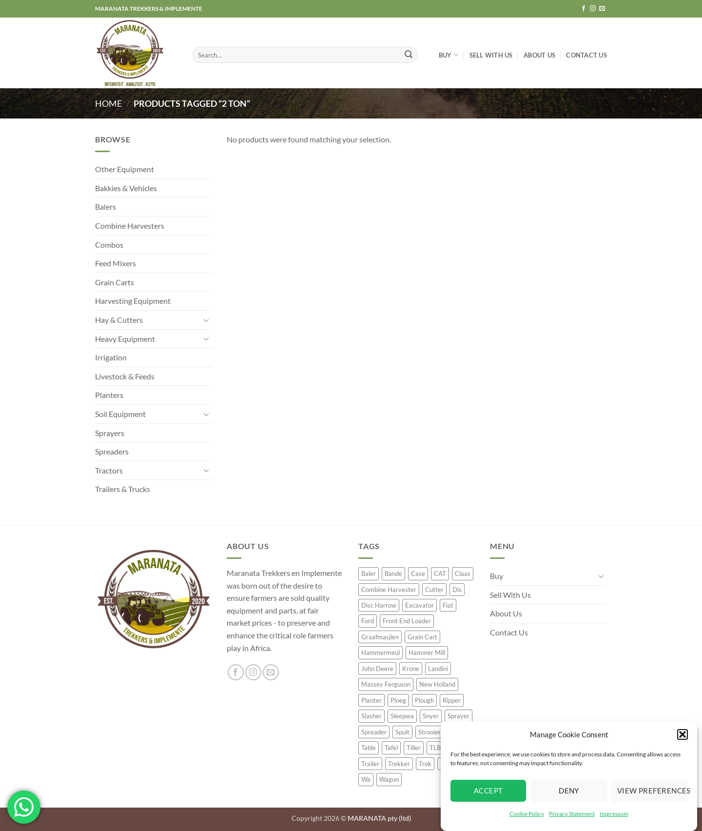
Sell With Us (491, 55)
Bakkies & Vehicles (126, 188)
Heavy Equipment (125, 338)
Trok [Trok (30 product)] (425, 764)
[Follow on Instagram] (593, 8)
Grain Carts (114, 282)
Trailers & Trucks (122, 489)
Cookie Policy (526, 814)
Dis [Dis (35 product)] (457, 590)
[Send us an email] (602, 8)
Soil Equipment (120, 413)
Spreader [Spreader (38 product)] (374, 732)
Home (108, 103)
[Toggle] (206, 320)
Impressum (614, 814)
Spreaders (112, 451)
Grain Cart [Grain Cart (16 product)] (422, 637)
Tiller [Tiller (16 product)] (414, 748)
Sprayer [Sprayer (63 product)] (458, 716)
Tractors (109, 470)
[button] (682, 735)
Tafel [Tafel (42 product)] (391, 748)
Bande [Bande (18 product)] (393, 573)
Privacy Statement (572, 814)
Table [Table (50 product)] (368, 748)
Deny (569, 791)
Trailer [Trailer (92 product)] (370, 764)
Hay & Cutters (119, 319)
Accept (488, 791)
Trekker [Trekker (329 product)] (399, 764)
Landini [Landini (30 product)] (438, 669)
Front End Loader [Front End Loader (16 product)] (407, 621)
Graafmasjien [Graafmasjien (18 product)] (380, 637)
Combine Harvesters (129, 225)
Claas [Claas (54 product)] (462, 573)
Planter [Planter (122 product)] (371, 700)
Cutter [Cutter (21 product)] (434, 590)
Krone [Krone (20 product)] (410, 669)
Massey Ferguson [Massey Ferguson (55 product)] (385, 684)
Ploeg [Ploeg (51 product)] (398, 700)
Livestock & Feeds (125, 376)
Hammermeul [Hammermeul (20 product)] (380, 652)
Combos (109, 244)
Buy (448, 54)
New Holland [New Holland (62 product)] (437, 684)
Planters (109, 394)
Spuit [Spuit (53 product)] (402, 732)
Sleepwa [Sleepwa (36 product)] (402, 716)
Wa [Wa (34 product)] (365, 779)
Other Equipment (124, 169)
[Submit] (408, 55)
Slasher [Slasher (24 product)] (371, 716)
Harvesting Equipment (133, 300)
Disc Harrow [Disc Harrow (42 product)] (378, 605)
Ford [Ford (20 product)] (367, 621)
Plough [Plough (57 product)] (424, 700)
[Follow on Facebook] (583, 8)
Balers (105, 206)
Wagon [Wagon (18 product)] (389, 779)
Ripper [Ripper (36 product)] (452, 700)
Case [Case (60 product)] (418, 573)
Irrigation (111, 357)
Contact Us (586, 55)
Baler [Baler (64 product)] (368, 573)
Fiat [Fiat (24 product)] (448, 605)
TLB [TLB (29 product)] (435, 748)
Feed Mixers (115, 263)
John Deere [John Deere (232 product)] (377, 669)
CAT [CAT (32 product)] (440, 573)
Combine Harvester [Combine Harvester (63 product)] (388, 590)
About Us (539, 55)
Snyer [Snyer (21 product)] (431, 716)
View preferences (652, 791)
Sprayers (109, 432)
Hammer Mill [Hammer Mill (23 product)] (427, 652)
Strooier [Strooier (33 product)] (429, 732)
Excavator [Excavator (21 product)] (419, 605)
